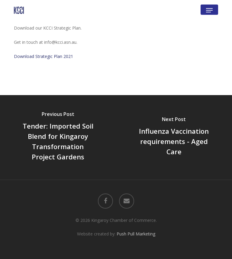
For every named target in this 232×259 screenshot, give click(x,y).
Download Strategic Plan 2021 (43, 56)
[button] (209, 10)
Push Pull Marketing (136, 234)
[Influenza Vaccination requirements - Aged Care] (174, 137)
